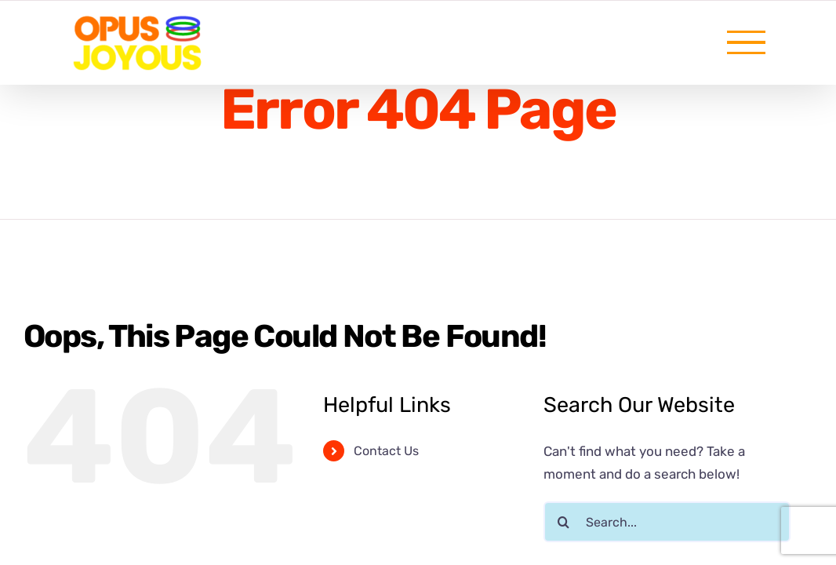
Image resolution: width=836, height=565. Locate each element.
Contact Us (386, 450)
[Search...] (667, 521)
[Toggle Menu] (747, 42)
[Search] (563, 521)
